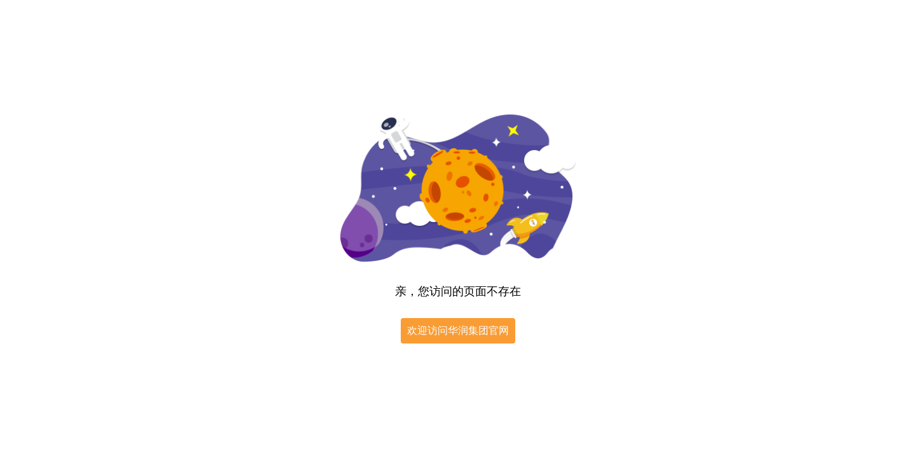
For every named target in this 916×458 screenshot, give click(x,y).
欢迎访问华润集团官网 (458, 330)
